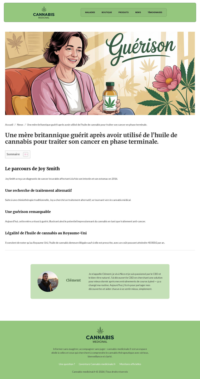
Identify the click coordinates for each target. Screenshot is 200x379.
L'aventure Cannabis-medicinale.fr (97, 364)
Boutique (107, 12)
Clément (73, 280)
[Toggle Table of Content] (24, 154)
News (138, 12)
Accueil (9, 124)
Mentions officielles (130, 364)
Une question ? (67, 364)
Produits (123, 12)
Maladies (90, 12)
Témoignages (155, 12)
